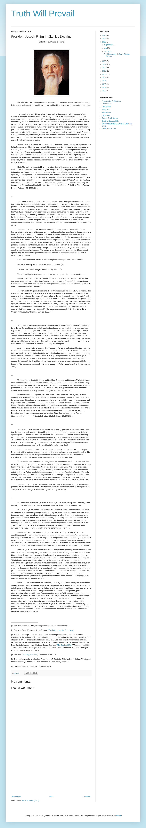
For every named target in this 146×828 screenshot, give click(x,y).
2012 (104, 91)
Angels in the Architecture (111, 101)
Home (51, 797)
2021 (104, 65)
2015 (104, 84)
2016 (104, 81)
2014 (104, 87)
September (108, 45)
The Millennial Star (109, 129)
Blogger (119, 815)
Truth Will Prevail (43, 13)
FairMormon (106, 107)
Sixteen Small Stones (110, 118)
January (107, 51)
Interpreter (106, 110)
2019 (104, 71)
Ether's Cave (106, 104)
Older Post (87, 797)
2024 (104, 39)
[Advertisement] (51, 772)
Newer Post (16, 797)
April (106, 48)
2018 (104, 74)
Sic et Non (106, 115)
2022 (104, 61)
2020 (104, 68)
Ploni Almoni (106, 112)
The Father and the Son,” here (61, 630)
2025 (104, 35)
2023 (104, 42)
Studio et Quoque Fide (110, 121)
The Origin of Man (64, 645)
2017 (104, 78)
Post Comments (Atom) (30, 801)
